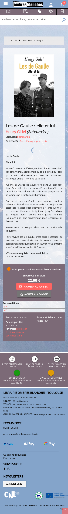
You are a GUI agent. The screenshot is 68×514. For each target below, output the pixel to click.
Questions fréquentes (14, 454)
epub (5, 306)
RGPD (32, 505)
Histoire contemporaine (15, 334)
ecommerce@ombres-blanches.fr (20, 434)
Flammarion (23, 136)
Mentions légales (13, 505)
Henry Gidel (16, 131)
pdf (4, 310)
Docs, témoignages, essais (33, 141)
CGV (25, 505)
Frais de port (9, 458)
